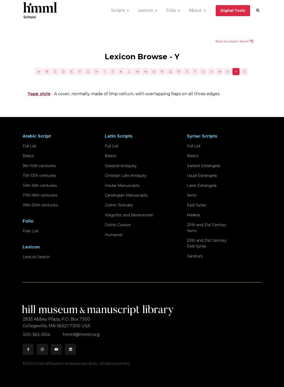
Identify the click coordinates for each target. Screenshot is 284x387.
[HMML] (99, 308)
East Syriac (196, 205)
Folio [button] (171, 10)
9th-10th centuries (39, 165)
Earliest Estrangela (203, 165)
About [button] (195, 10)
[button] (257, 10)
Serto (192, 195)
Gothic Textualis (119, 205)
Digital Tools (233, 10)
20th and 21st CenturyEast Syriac (206, 243)
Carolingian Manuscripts (126, 195)
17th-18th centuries (40, 195)
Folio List (31, 231)
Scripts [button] (118, 10)
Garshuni (195, 256)
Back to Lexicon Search (234, 41)
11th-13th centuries (39, 175)
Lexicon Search (36, 257)
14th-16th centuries (40, 185)
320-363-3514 (37, 334)
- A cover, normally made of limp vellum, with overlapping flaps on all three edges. (124, 93)
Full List (29, 146)
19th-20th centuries (40, 205)
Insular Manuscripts (122, 185)
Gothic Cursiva (117, 224)
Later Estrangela (201, 185)
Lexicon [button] (145, 10)
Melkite (193, 215)
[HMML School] (40, 10)
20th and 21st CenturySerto (206, 227)
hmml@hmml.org (81, 334)
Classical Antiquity (121, 165)
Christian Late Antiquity (126, 175)
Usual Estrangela (202, 175)
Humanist (113, 235)
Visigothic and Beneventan (129, 215)
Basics (28, 155)
